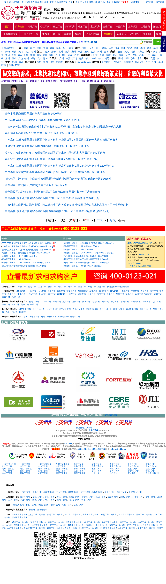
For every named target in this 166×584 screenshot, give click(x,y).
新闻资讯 (121, 34)
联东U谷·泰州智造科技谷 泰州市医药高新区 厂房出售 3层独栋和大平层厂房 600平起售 (55, 152)
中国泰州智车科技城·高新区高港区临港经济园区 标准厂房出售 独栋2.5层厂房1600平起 (55, 172)
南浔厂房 (52, 294)
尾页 (112, 220)
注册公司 (95, 473)
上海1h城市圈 (10, 34)
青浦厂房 (32, 26)
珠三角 (56, 34)
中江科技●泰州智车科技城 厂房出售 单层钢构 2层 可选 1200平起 (42, 120)
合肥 (57, 2)
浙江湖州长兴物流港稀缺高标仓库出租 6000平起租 (24, 266)
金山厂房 (107, 26)
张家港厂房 (71, 291)
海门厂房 (101, 294)
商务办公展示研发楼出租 (118, 286)
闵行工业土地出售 (126, 514)
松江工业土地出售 (72, 514)
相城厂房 (33, 291)
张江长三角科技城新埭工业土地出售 (142, 525)
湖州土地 (76, 301)
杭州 (46, 2)
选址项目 (157, 26)
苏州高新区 (83, 291)
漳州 (127, 58)
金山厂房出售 (78, 309)
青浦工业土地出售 (55, 514)
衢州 (99, 51)
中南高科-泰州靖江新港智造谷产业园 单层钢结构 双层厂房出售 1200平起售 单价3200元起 (57, 211)
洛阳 (7, 55)
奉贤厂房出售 (65, 309)
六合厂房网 (49, 500)
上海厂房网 (25, 464)
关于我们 (147, 34)
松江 (95, 2)
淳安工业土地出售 (73, 522)
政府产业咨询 (92, 34)
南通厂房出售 (132, 309)
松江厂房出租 (26, 469)
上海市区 (101, 286)
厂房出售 (19, 26)
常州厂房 (120, 294)
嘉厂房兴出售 (105, 309)
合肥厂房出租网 (62, 464)
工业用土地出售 (152, 473)
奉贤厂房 (120, 26)
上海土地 (47, 301)
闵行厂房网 (25, 466)
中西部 (45, 34)
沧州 (7, 58)
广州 (61, 58)
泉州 (133, 58)
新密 (14, 55)
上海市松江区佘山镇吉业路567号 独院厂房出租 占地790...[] (28, 246)
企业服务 (134, 34)
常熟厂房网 (96, 471)
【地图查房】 (14, 65)
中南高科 (117, 62)
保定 (115, 55)
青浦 (86, 2)
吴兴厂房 (33, 294)
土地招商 (145, 26)
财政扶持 (108, 34)
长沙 (57, 55)
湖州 (42, 2)
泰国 (45, 62)
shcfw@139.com (135, 263)
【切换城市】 (8, 48)
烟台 (39, 58)
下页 (99, 220)
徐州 (33, 51)
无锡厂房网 (101, 497)
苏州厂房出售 (92, 309)
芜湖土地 (25, 304)
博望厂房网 (43, 505)
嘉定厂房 (57, 26)
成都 (45, 55)
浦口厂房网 (25, 500)
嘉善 (53, 51)
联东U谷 (139, 62)
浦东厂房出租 (8, 469)
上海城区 (132, 26)
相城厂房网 (74, 497)
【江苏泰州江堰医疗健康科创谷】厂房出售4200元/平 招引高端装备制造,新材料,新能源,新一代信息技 (63, 126)
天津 (70, 2)
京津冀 (67, 34)
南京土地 (115, 301)
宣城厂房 (148, 294)
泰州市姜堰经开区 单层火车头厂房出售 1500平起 (33, 113)
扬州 (155, 48)
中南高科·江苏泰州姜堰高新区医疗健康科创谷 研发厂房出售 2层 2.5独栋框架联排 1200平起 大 (59, 165)
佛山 (100, 58)
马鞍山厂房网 (18, 505)
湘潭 (70, 55)
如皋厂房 (91, 294)
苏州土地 (57, 301)
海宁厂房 (154, 291)
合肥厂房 (16, 297)
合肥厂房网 (78, 505)
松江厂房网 (7, 466)
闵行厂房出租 (44, 469)
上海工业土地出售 (19, 514)
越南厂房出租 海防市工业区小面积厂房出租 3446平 (86, 259)
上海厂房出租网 (9, 464)
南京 (51, 2)
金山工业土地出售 (90, 514)
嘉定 (77, 2)
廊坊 (108, 55)
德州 (26, 58)
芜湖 (126, 51)
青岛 (45, 58)
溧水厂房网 (7, 473)
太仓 (91, 48)
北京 (95, 55)
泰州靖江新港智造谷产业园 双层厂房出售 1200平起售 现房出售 (41, 133)
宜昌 (26, 55)
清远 (107, 58)
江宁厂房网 (13, 500)
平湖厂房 (135, 291)
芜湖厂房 (158, 294)
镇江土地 (157, 301)
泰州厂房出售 (104, 81)
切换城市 (13, 2)
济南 (141, 55)
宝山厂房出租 (115, 466)
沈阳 (134, 55)
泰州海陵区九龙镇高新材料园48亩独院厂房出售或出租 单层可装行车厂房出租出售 (52, 191)
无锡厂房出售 (11, 312)
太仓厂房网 (61, 471)
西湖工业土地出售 (21, 525)
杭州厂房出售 (145, 309)
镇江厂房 (129, 294)
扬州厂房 (139, 294)
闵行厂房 (70, 26)
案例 (158, 34)
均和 (154, 62)
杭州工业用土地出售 (108, 528)
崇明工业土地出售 (19, 517)
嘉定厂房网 (78, 464)
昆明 (153, 58)
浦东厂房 (82, 26)
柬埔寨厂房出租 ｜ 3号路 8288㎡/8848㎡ (19, 256)
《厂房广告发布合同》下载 (139, 266)
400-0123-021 (96, 17)
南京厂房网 (150, 471)
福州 (120, 58)
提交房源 (149, 2)
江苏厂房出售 (86, 81)
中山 (94, 58)
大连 (21, 62)
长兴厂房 (42, 294)
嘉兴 (33, 2)
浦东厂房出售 (25, 309)
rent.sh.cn (68, 443)
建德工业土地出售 (56, 522)
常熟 (104, 48)
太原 (121, 55)
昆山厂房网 (78, 471)
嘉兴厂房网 (78, 466)
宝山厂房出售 (52, 309)
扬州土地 (147, 301)
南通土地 (86, 301)
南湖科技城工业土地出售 (96, 525)
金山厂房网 (43, 466)
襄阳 (32, 55)
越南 (52, 62)
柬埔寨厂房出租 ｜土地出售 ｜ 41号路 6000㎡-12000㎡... (27, 253)
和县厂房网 (25, 473)
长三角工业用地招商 (38, 510)
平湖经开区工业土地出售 (34, 528)
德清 (67, 51)
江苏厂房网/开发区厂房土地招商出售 (57, 81)
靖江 (149, 48)
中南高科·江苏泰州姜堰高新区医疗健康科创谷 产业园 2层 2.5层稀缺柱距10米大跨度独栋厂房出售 (61, 139)
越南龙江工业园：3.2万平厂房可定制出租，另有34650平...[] (29, 250)
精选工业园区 (35, 301)
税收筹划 (113, 473)
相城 (116, 48)
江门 (74, 58)
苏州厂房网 (43, 471)
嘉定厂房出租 (97, 466)
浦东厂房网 (150, 464)
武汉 (61, 2)
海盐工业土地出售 (72, 528)
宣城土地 (15, 304)
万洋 (147, 62)
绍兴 (86, 51)
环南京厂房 (137, 497)
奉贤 (109, 2)
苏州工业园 (104, 291)
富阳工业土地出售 (128, 522)
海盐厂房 (144, 291)
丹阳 (7, 51)
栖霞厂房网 (37, 500)
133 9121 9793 (119, 18)
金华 (106, 51)
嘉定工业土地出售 (37, 514)
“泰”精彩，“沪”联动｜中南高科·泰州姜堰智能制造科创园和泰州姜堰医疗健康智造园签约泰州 (58, 178)
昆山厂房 (51, 291)
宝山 (82, 2)
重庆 (39, 55)
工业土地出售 (20, 522)
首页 (7, 26)
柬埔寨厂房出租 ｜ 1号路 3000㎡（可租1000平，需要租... (27, 262)
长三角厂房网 (28, 81)
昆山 (98, 48)
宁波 (80, 51)
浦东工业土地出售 (144, 514)
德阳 (51, 55)
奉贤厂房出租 (79, 469)
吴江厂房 (93, 291)
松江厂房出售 (38, 309)
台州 (93, 51)
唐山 (14, 58)
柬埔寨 (59, 62)
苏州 (19, 2)
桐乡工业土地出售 (127, 528)
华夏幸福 (128, 62)
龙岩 (139, 58)
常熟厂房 (61, 291)
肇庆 (87, 58)
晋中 (127, 55)
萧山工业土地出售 (38, 522)
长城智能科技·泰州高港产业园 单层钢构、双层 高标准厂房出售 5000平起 (47, 146)
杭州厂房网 (62, 500)
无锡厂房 (11, 294)
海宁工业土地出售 (90, 528)
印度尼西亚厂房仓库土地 (69, 316)
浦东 (91, 2)
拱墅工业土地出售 (39, 525)
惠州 (81, 58)
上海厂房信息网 (45, 464)
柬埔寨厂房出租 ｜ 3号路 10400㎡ (16, 259)
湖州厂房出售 (119, 309)
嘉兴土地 (66, 301)
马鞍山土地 (136, 301)
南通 (37, 2)
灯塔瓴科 (106, 62)
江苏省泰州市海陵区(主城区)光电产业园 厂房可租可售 (36, 185)
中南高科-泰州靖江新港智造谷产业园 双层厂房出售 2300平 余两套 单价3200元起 (52, 198)
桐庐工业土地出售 (92, 522)
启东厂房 (72, 294)
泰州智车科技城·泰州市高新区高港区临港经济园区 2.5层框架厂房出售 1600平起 (51, 159)
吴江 (111, 48)
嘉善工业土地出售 (55, 528)
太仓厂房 (42, 291)
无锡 (28, 2)
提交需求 (160, 2)
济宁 (148, 55)
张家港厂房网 (133, 471)
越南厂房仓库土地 (49, 316)
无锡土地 (96, 301)
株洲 (64, 55)
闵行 (100, 2)
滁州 (133, 51)
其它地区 (23, 312)
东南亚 (78, 34)
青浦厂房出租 (133, 466)
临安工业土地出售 (110, 522)
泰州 (142, 48)
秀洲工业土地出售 (117, 525)
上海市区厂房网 (135, 492)
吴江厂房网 (62, 497)
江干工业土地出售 (58, 525)
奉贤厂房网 (61, 466)
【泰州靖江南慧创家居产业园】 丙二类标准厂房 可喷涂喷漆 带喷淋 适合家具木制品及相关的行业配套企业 (66, 204)
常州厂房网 (113, 497)
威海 (33, 58)
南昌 (155, 51)
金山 (104, 2)
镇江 (136, 48)
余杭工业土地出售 (146, 522)
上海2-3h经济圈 (30, 34)
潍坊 (20, 58)
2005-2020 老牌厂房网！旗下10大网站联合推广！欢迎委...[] (29, 243)
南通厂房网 (125, 497)
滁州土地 (125, 301)
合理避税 (131, 473)
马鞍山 (140, 51)
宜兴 (129, 48)
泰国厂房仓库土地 (31, 316)
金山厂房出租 (62, 469)
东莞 (68, 58)
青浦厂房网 (114, 464)
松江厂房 (44, 26)
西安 (65, 2)
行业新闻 (80, 428)
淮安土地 (6, 304)
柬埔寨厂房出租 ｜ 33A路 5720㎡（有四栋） (83, 266)
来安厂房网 (43, 473)
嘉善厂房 (125, 291)
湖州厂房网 (86, 500)
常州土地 (105, 301)
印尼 (39, 62)
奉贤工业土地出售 (109, 514)
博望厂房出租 (62, 473)
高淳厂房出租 (79, 473)
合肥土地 (34, 304)
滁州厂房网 (55, 505)
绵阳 (153, 55)
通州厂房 (82, 294)
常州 (24, 2)
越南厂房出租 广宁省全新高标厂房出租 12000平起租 (87, 262)
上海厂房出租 (151, 466)
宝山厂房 (95, 26)
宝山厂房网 (96, 464)
